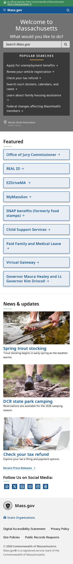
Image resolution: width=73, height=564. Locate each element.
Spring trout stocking (24, 348)
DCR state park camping (28, 401)
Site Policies (11, 537)
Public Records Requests (42, 537)
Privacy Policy (60, 529)
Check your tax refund (26, 454)
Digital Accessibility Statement (24, 529)
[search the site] (32, 44)
